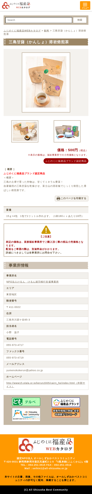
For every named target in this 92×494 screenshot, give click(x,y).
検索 (79, 19)
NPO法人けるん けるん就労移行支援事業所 (32, 281)
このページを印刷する (74, 198)
